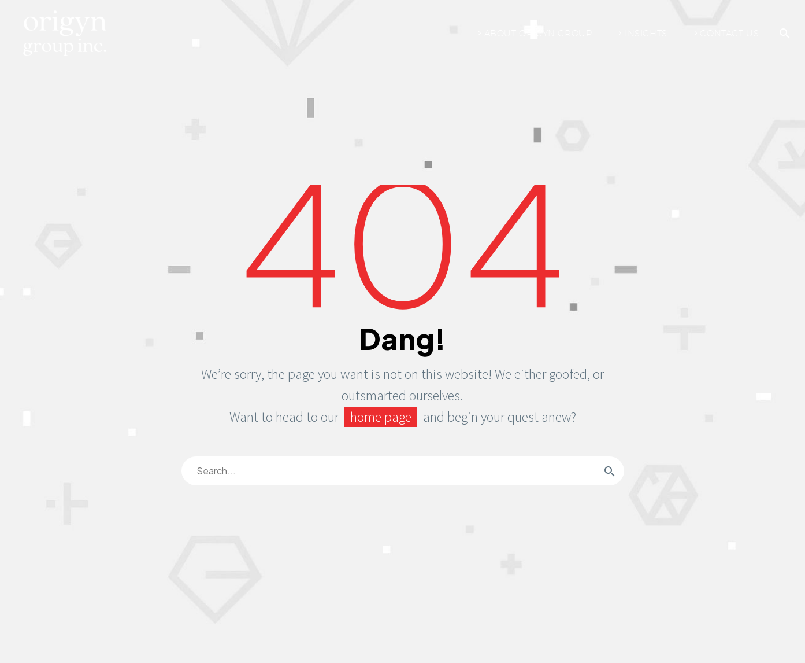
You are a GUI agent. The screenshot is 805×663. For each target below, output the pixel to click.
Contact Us (729, 33)
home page (380, 417)
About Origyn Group (538, 33)
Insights (646, 33)
